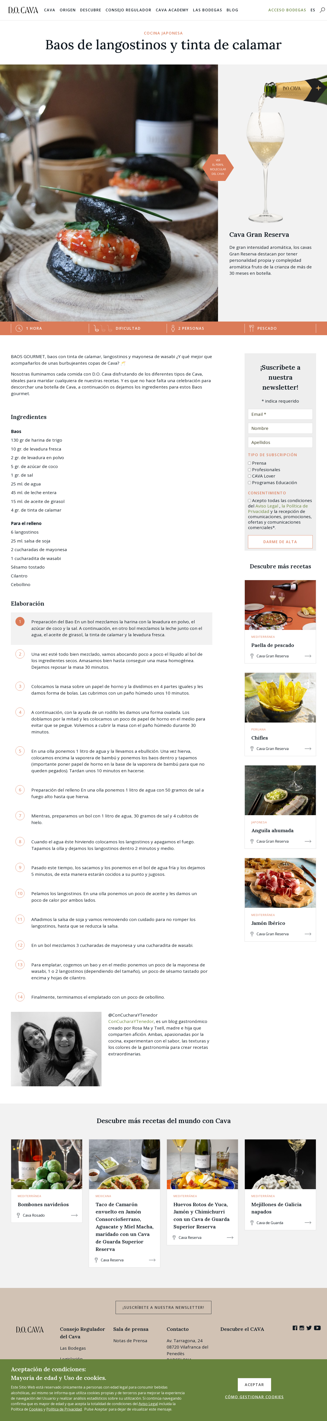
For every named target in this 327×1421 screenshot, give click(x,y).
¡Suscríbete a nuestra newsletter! (163, 1307)
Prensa (259, 463)
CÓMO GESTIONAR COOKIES (254, 1396)
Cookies (36, 1409)
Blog (232, 9)
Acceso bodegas (287, 9)
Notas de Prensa (130, 1341)
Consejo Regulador (128, 9)
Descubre (90, 9)
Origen (68, 9)
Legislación (71, 1359)
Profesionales (266, 470)
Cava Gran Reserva (259, 234)
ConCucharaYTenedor (131, 1021)
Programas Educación (274, 482)
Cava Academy (172, 9)
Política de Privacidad (64, 1409)
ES (313, 9)
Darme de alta (280, 541)
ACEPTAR (254, 1384)
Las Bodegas (207, 9)
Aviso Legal (266, 506)
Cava (49, 9)
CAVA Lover (263, 476)
